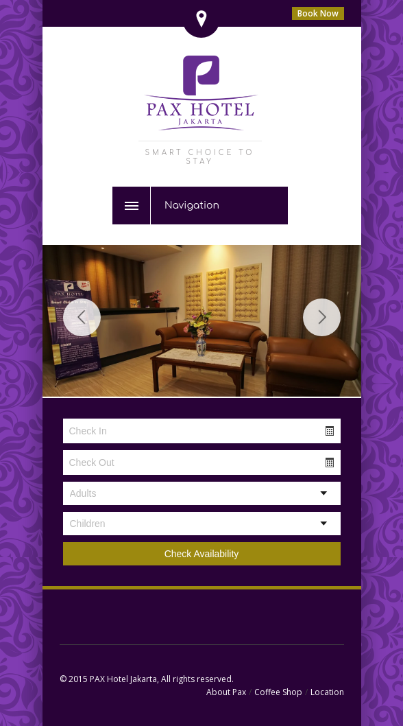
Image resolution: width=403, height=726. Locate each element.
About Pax (226, 692)
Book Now (318, 13)
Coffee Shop (278, 692)
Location (327, 692)
